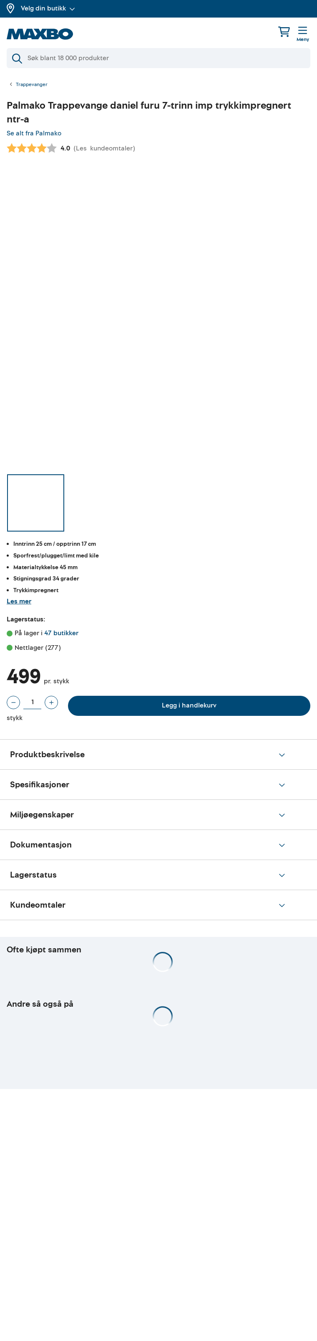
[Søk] (158, 58)
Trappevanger (32, 84)
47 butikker (61, 633)
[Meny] (302, 34)
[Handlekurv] (284, 31)
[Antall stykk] (32, 702)
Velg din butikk (48, 8)
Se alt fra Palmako (34, 133)
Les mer (19, 601)
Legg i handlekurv (189, 705)
